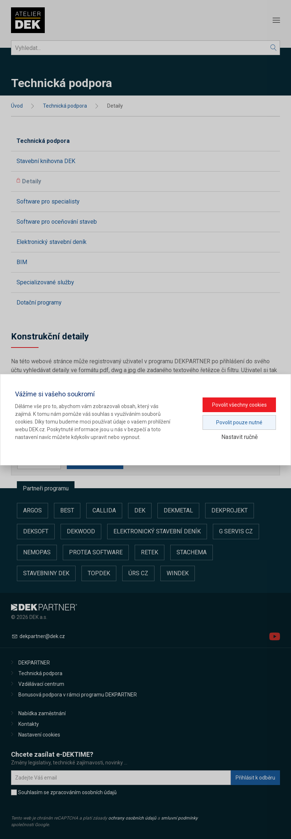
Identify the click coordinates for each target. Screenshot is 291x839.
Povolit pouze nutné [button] (239, 422)
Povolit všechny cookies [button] (239, 405)
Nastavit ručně (239, 436)
